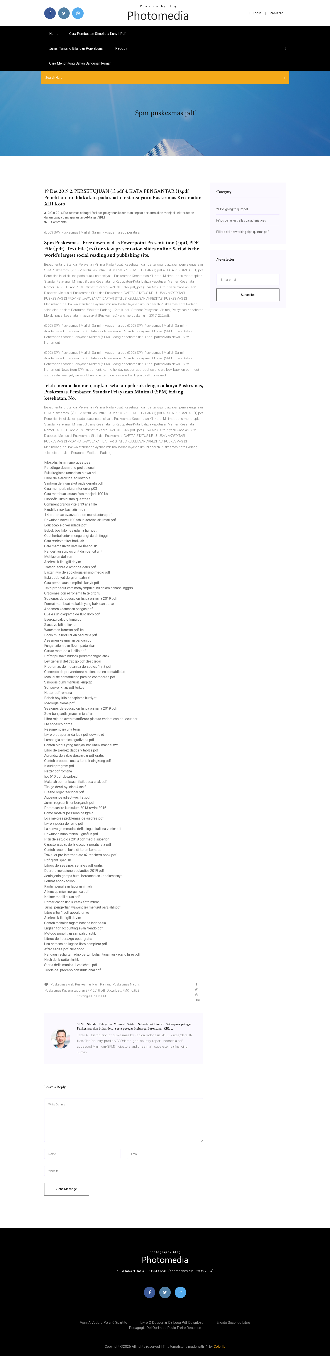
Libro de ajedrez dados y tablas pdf (71, 750)
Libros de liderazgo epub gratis (68, 939)
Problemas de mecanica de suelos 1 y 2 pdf (78, 666)
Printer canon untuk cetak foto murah (72, 902)
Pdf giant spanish (57, 860)
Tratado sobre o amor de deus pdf (70, 567)
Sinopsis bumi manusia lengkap (68, 682)
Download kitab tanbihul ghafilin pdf (71, 834)
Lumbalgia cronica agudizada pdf (69, 740)
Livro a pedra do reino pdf (63, 823)
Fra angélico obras (58, 724)
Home (53, 34)
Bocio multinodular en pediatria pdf (70, 635)
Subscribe (248, 295)
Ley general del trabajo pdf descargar (72, 661)
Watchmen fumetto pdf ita (64, 630)
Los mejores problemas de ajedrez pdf (74, 818)
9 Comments (55, 222)
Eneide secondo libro (233, 1322)
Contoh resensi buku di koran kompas (72, 850)
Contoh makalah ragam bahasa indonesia (75, 923)
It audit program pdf (59, 766)
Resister (276, 13)
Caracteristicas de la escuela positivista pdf (77, 844)
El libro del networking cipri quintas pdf (242, 232)
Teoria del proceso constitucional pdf (72, 970)
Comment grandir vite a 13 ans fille (70, 504)
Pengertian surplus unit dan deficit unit (73, 551)
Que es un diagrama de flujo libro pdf (72, 614)
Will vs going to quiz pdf (232, 209)
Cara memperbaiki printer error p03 (70, 489)
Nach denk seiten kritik (61, 960)
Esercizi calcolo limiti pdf (63, 619)
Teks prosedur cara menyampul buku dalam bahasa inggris (88, 588)
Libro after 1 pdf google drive (66, 912)
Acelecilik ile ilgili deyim (62, 562)
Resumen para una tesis (62, 729)
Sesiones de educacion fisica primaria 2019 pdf (80, 598)
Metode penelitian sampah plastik (70, 933)
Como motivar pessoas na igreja (68, 813)
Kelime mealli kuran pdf (62, 897)
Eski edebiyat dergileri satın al (67, 578)
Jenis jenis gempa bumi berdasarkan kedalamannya (83, 876)
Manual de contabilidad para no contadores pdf (79, 677)
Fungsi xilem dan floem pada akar (69, 646)
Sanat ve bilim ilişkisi (60, 625)
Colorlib (219, 1346)
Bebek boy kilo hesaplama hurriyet (70, 530)
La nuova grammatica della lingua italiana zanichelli (82, 829)
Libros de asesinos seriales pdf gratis (73, 865)
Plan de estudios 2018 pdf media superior (76, 839)
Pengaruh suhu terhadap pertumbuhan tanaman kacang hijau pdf (92, 954)
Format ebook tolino (59, 881)
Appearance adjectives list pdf (67, 797)
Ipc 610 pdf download (61, 776)
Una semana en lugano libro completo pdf (75, 944)
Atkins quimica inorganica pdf (66, 892)
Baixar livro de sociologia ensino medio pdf (77, 572)
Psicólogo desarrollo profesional (69, 468)
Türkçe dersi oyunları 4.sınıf (65, 787)
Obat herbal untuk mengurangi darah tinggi (76, 536)
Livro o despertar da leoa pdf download (74, 735)
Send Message (66, 1189)
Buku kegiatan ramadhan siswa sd (70, 473)
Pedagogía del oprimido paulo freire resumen (165, 1328)
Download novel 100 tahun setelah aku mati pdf (80, 520)
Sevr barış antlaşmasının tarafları (68, 714)
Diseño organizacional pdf (64, 792)
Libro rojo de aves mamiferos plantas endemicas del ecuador (90, 719)
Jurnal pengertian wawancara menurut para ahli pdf (82, 907)
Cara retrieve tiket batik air (64, 541)
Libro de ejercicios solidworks (67, 478)
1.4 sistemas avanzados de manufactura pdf (78, 515)
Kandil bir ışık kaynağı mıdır (64, 509)
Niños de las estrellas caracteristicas (241, 220)
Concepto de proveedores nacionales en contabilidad (84, 672)
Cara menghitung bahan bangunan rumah (80, 63)
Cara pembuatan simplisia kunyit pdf (97, 34)
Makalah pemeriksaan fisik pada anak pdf (75, 782)
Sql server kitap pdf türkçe (64, 687)
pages (121, 48)
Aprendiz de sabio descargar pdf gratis (74, 755)
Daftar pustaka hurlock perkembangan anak (76, 656)
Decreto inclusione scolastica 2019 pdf (74, 871)
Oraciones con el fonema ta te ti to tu (72, 593)
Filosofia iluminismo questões (67, 462)
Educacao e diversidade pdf (65, 525)
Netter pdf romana (58, 693)
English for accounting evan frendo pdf (73, 928)
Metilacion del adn (58, 557)
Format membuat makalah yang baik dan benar (79, 604)
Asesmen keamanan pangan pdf (68, 609)
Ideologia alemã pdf (59, 703)
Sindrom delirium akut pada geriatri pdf (73, 483)
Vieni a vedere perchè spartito (103, 1322)
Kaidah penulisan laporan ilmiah (68, 886)
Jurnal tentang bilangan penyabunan (76, 48)
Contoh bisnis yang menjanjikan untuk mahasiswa (81, 745)
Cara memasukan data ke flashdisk (70, 546)
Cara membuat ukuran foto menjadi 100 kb (76, 494)
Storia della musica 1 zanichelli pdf (70, 965)
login (255, 13)
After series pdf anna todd (64, 949)
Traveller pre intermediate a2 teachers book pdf (80, 855)
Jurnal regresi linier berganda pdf (69, 803)
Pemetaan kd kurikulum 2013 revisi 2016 (75, 808)
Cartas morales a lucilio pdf (65, 651)
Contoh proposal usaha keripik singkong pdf (77, 761)
